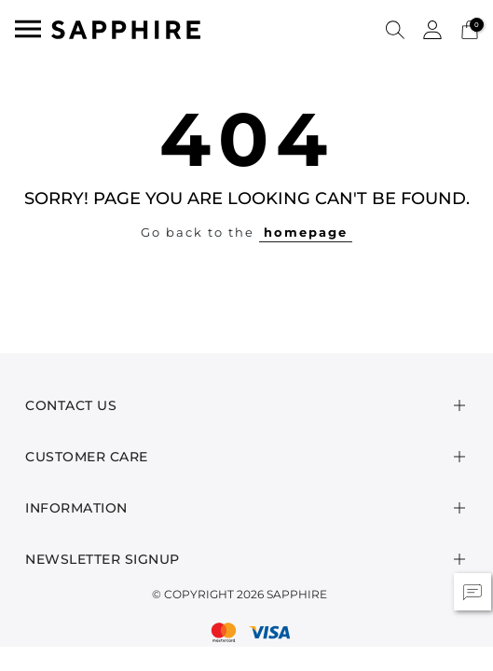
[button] (395, 29)
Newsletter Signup (102, 559)
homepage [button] (306, 232)
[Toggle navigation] (28, 28)
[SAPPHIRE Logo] (125, 28)
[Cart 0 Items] (469, 28)
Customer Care (86, 456)
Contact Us (70, 405)
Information (76, 508)
